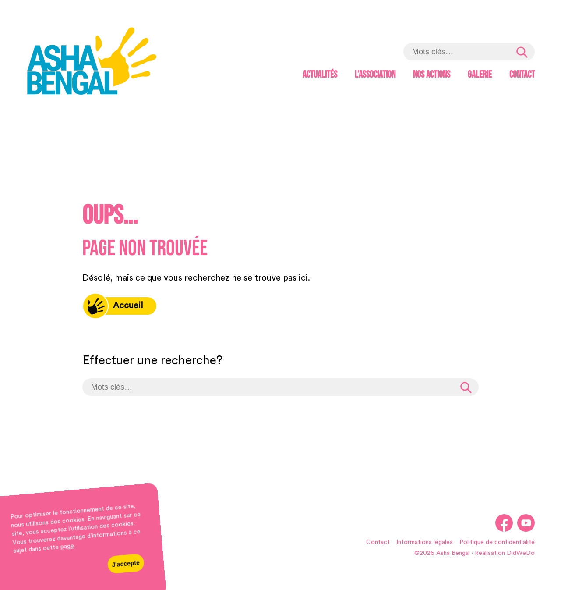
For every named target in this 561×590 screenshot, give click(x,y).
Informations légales (424, 542)
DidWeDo (521, 553)
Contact (522, 75)
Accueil (112, 306)
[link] (92, 62)
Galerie (480, 75)
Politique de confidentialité (497, 542)
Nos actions (431, 75)
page (67, 547)
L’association (375, 75)
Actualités (320, 75)
